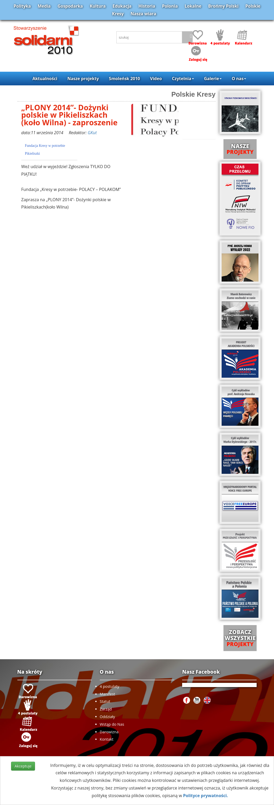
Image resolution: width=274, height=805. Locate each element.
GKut (92, 133)
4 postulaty (109, 686)
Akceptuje (22, 766)
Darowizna (109, 731)
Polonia (170, 6)
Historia (146, 6)
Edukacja (122, 6)
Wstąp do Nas (112, 724)
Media (44, 6)
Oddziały (107, 716)
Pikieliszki (32, 153)
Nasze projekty (83, 78)
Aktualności (44, 78)
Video (156, 78)
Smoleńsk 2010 (124, 78)
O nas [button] (239, 78)
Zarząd (106, 709)
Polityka (22, 6)
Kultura (98, 6)
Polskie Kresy (193, 94)
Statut (105, 701)
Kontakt (106, 739)
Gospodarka (70, 6)
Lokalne (193, 6)
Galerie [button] (213, 78)
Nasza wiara (143, 14)
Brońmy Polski (223, 6)
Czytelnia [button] (183, 78)
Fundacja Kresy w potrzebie (45, 146)
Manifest (107, 694)
